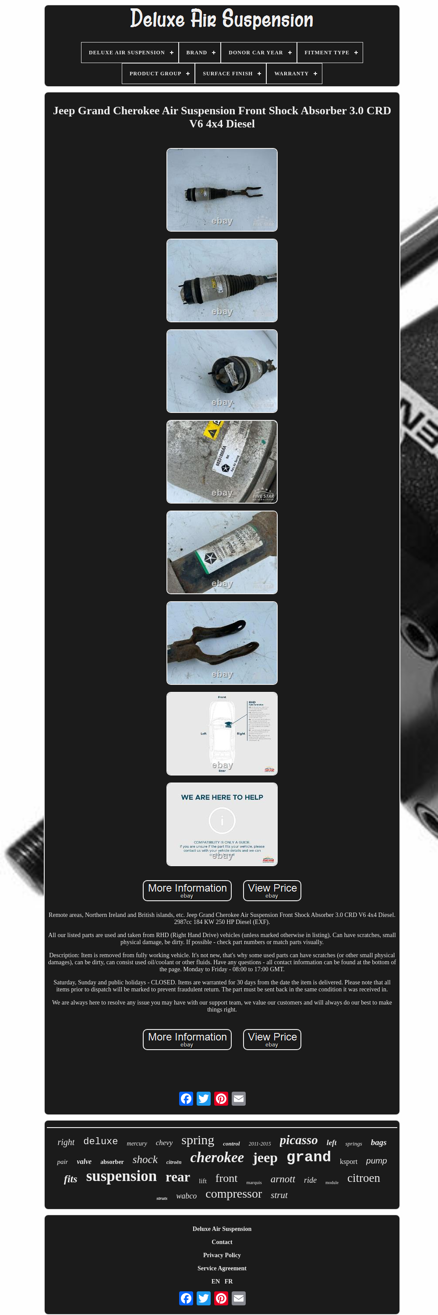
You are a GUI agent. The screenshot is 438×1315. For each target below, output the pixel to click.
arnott (283, 1179)
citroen (363, 1178)
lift (203, 1181)
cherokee (217, 1157)
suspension (121, 1176)
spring (197, 1139)
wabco (186, 1196)
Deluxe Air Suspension (222, 1229)
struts (161, 1198)
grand (308, 1157)
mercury (137, 1143)
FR (229, 1281)
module (332, 1182)
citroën (174, 1162)
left (332, 1143)
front (226, 1178)
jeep (265, 1157)
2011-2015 (260, 1144)
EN (216, 1281)
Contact (222, 1242)
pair (62, 1161)
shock (145, 1159)
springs (353, 1143)
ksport (348, 1161)
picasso (299, 1140)
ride (310, 1180)
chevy (164, 1143)
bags (379, 1142)
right (65, 1142)
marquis (253, 1182)
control (231, 1143)
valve (84, 1161)
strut (279, 1195)
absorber (112, 1162)
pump (376, 1160)
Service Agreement (222, 1268)
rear (178, 1177)
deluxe (100, 1141)
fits (71, 1179)
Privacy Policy (222, 1255)
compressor (233, 1193)
